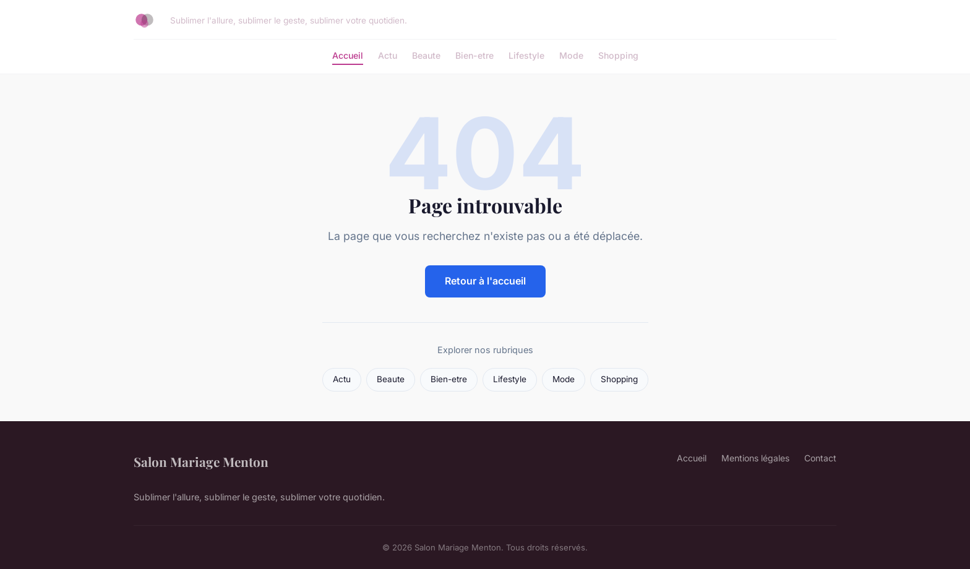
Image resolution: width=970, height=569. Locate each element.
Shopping (618, 55)
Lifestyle (526, 55)
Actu (387, 55)
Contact (820, 458)
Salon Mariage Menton (201, 461)
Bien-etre (474, 55)
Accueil (347, 55)
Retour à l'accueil (485, 281)
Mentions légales (755, 458)
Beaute (426, 55)
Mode (571, 55)
